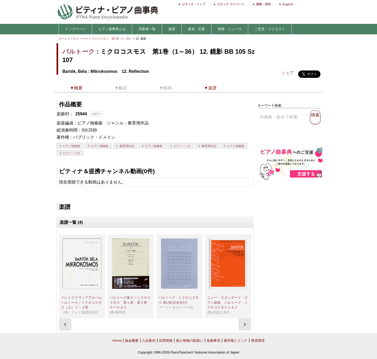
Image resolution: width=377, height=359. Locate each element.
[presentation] (65, 324)
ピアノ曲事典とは (112, 29)
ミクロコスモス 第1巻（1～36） (110, 38)
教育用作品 (127, 146)
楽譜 (171, 29)
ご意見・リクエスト (269, 29)
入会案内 (149, 340)
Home (116, 340)
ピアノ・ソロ (182, 146)
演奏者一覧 (147, 29)
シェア (287, 72)
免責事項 (213, 340)
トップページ (75, 29)
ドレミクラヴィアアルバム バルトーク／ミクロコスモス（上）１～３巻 (83, 302)
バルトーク (78, 38)
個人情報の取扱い (189, 340)
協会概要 (131, 340)
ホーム (63, 38)
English (288, 4)
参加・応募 (196, 29)
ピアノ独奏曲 (71, 146)
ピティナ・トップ (193, 4)
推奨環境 (258, 340)
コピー (96, 113)
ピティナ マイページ (230, 4)
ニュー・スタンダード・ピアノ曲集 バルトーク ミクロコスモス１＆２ (227, 302)
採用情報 (166, 340)
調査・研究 (263, 4)
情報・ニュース (230, 29)
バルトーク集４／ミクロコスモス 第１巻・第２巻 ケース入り (130, 302)
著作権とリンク (235, 340)
